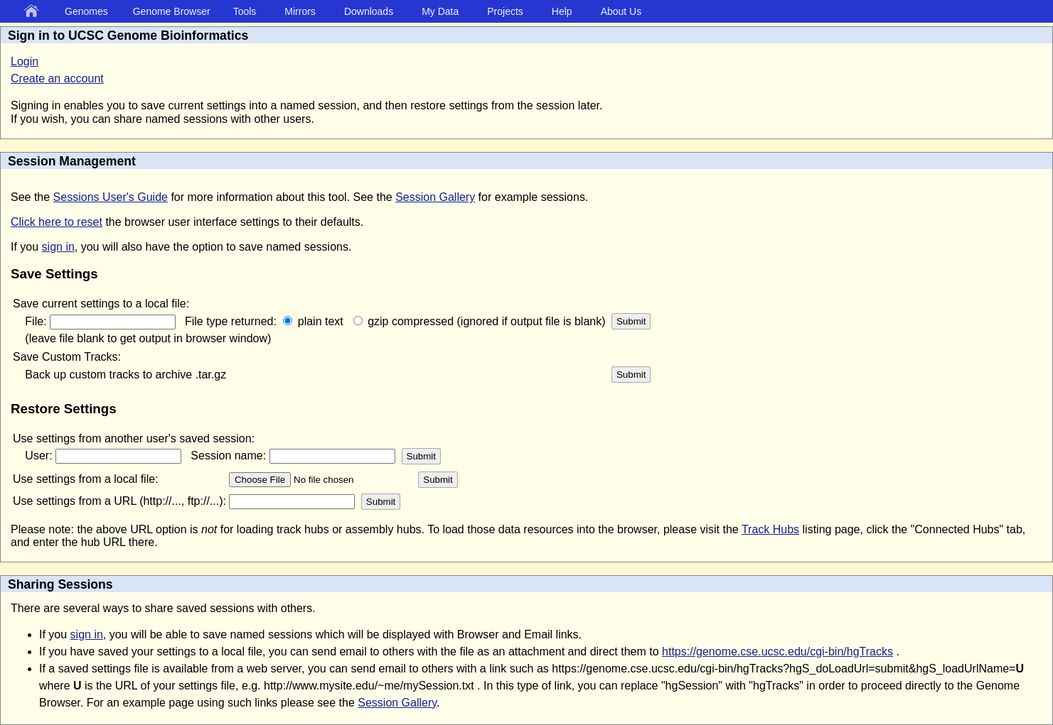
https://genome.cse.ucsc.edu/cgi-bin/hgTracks (777, 651)
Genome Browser (171, 11)
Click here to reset (56, 222)
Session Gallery (435, 197)
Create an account (57, 78)
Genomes (86, 11)
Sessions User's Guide (110, 197)
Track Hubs (770, 529)
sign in (58, 247)
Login (24, 61)
